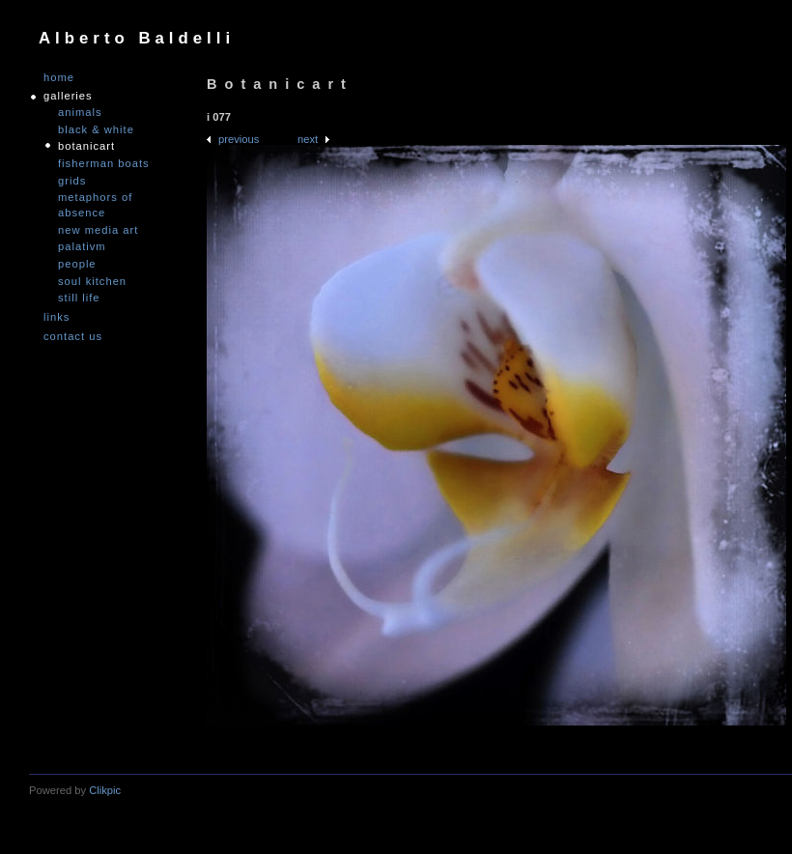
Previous (238, 139)
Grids (72, 180)
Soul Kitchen (92, 281)
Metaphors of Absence (95, 204)
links (56, 317)
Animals (80, 112)
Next (307, 139)
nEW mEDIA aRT (98, 230)
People (77, 264)
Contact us (72, 336)
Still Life (79, 297)
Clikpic (105, 790)
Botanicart (86, 146)
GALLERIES (68, 96)
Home (58, 77)
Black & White (96, 129)
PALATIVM (82, 246)
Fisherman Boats (104, 163)
